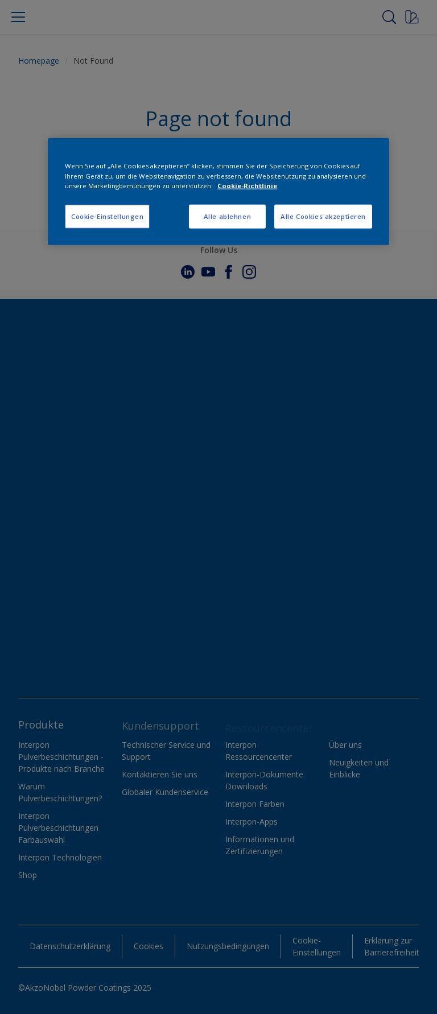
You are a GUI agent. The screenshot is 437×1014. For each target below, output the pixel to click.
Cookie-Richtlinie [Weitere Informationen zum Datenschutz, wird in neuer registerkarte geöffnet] (247, 185)
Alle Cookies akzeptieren (323, 216)
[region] (218, 191)
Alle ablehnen (227, 216)
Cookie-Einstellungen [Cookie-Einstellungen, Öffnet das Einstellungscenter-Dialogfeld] (107, 216)
